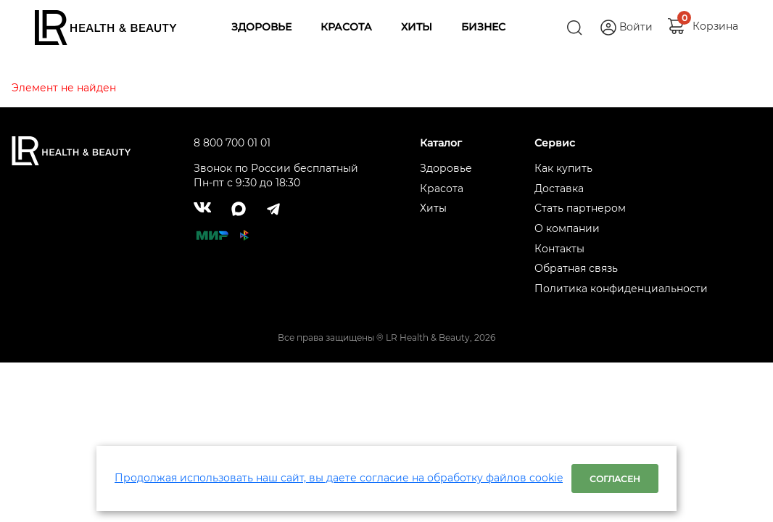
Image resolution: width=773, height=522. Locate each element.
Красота (441, 188)
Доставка (559, 188)
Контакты (559, 248)
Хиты (433, 208)
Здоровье (446, 168)
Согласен (615, 478)
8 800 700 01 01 (232, 142)
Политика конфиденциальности (621, 288)
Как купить (563, 168)
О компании (567, 228)
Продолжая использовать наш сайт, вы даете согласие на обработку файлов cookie (339, 477)
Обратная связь (576, 268)
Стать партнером (580, 208)
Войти (636, 26)
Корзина (715, 22)
